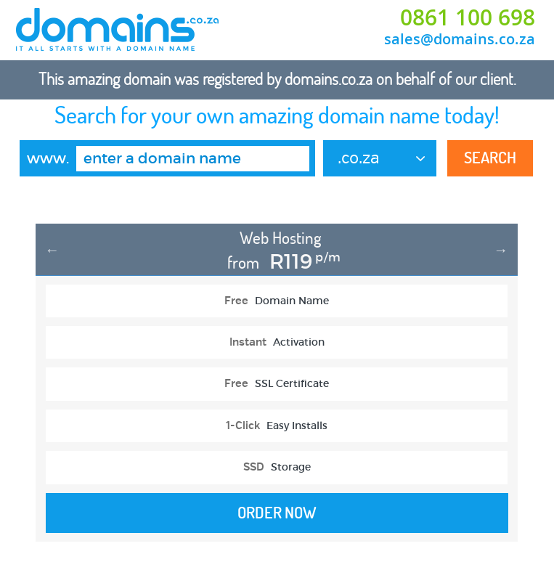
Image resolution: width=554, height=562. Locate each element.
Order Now (277, 512)
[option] (277, 390)
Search (490, 157)
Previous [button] (52, 250)
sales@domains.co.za (459, 39)
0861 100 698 (467, 17)
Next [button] (501, 250)
